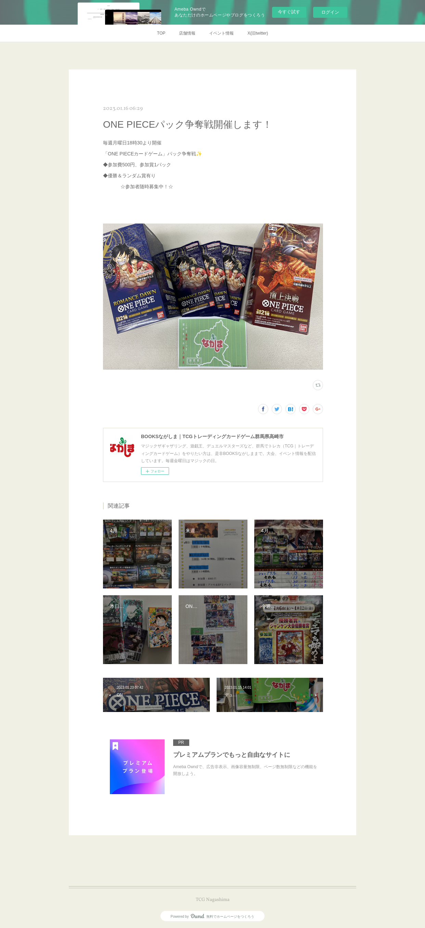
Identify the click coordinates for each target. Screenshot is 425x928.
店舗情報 (187, 33)
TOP (161, 33)
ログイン (330, 12)
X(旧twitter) (257, 33)
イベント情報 (221, 33)
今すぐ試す (289, 11)
